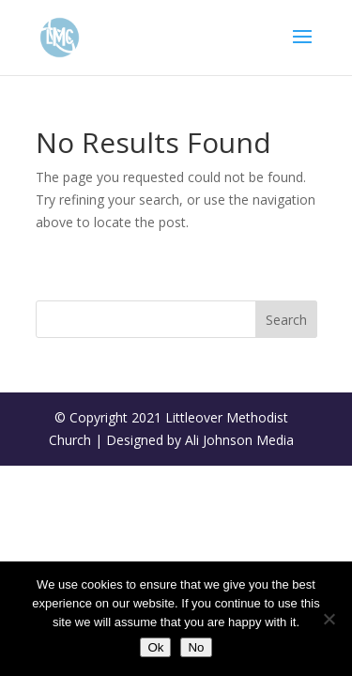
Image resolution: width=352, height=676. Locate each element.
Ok (155, 647)
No (196, 647)
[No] (328, 618)
